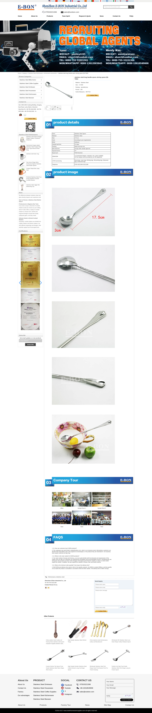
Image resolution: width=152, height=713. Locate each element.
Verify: (108, 696)
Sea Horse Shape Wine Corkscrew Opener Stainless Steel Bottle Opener (33, 165)
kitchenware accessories (50, 73)
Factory (20, 692)
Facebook (66, 685)
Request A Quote (85, 16)
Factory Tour (66, 705)
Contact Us (116, 16)
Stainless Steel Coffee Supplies (28, 83)
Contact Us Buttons (127, 700)
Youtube (66, 688)
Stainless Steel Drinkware (27, 87)
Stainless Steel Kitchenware (35, 73)
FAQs (131, 16)
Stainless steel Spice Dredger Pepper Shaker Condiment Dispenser (34, 139)
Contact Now (30, 118)
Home (20, 16)
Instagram (66, 694)
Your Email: (110, 685)
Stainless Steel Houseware (27, 90)
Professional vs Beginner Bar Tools (28, 205)
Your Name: (110, 681)
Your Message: (111, 688)
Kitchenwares (52, 577)
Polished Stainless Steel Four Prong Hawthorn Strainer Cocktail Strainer (34, 180)
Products (50, 16)
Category (24, 73)
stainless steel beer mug (32, 155)
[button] (73, 70)
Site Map (107, 705)
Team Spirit (66, 16)
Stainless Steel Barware (26, 98)
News (102, 16)
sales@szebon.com (71, 12)
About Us (34, 16)
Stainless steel (60, 577)
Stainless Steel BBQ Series (27, 80)
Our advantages (24, 695)
